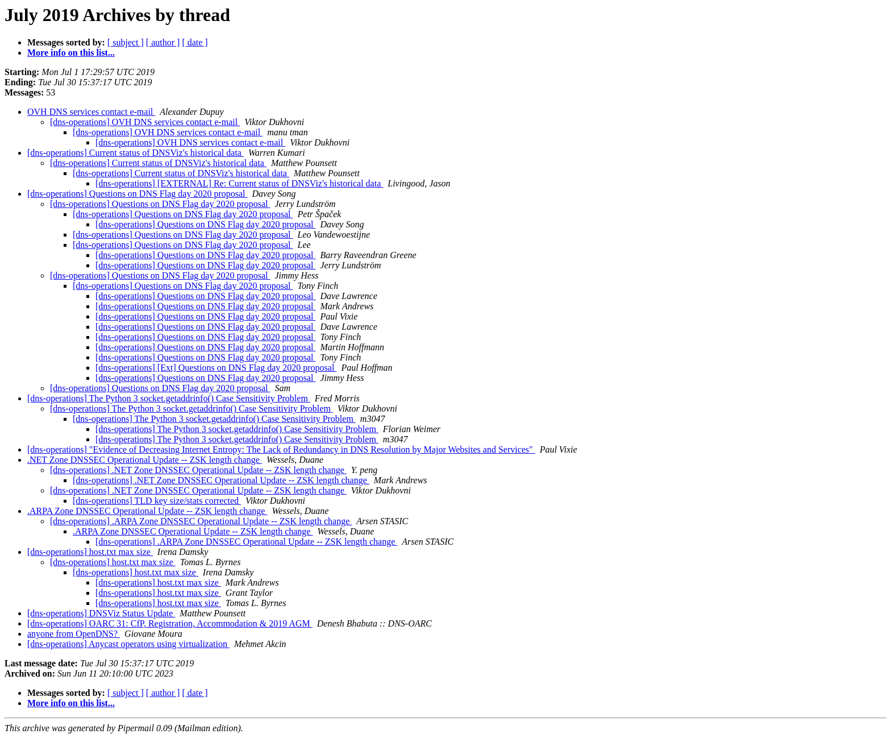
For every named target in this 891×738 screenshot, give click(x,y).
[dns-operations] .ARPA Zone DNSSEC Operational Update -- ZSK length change (201, 521)
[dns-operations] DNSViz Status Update (101, 613)
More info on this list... (71, 52)
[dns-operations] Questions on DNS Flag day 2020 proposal (137, 193)
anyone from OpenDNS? (73, 634)
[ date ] (194, 42)
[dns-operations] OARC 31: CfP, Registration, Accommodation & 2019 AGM (170, 623)
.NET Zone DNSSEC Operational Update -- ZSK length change (144, 460)
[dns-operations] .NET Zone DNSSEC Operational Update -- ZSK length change (198, 470)
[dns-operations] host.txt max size (90, 552)
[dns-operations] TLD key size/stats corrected (157, 500)
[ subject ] (125, 42)
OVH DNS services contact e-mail (91, 112)
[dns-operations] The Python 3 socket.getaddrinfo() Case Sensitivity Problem (168, 398)
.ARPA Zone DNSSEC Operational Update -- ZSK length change (147, 511)
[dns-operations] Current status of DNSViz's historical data (135, 152)
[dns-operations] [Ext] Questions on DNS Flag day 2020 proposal (215, 367)
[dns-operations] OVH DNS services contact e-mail (145, 122)
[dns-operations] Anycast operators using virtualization (128, 644)
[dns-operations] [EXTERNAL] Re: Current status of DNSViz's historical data (239, 183)
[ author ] (163, 42)
